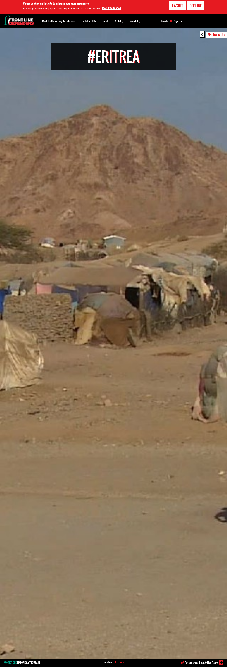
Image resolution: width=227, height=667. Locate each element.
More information (111, 8)
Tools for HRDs (89, 21)
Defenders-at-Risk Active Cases (198, 663)
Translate (219, 34)
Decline (195, 6)
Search (135, 20)
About (105, 21)
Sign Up (178, 21)
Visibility (119, 21)
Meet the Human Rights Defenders (58, 21)
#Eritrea (119, 662)
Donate (164, 21)
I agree (177, 6)
